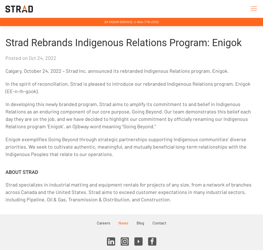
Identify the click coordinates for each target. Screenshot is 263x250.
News (123, 223)
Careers (103, 223)
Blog (140, 223)
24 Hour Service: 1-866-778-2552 (131, 22)
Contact (159, 223)
